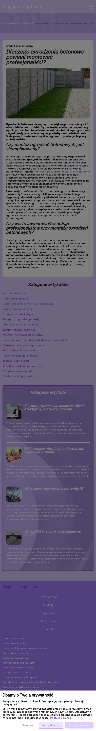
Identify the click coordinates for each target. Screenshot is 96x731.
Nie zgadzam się (51, 725)
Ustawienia (27, 725)
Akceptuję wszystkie (79, 725)
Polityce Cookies (60, 718)
